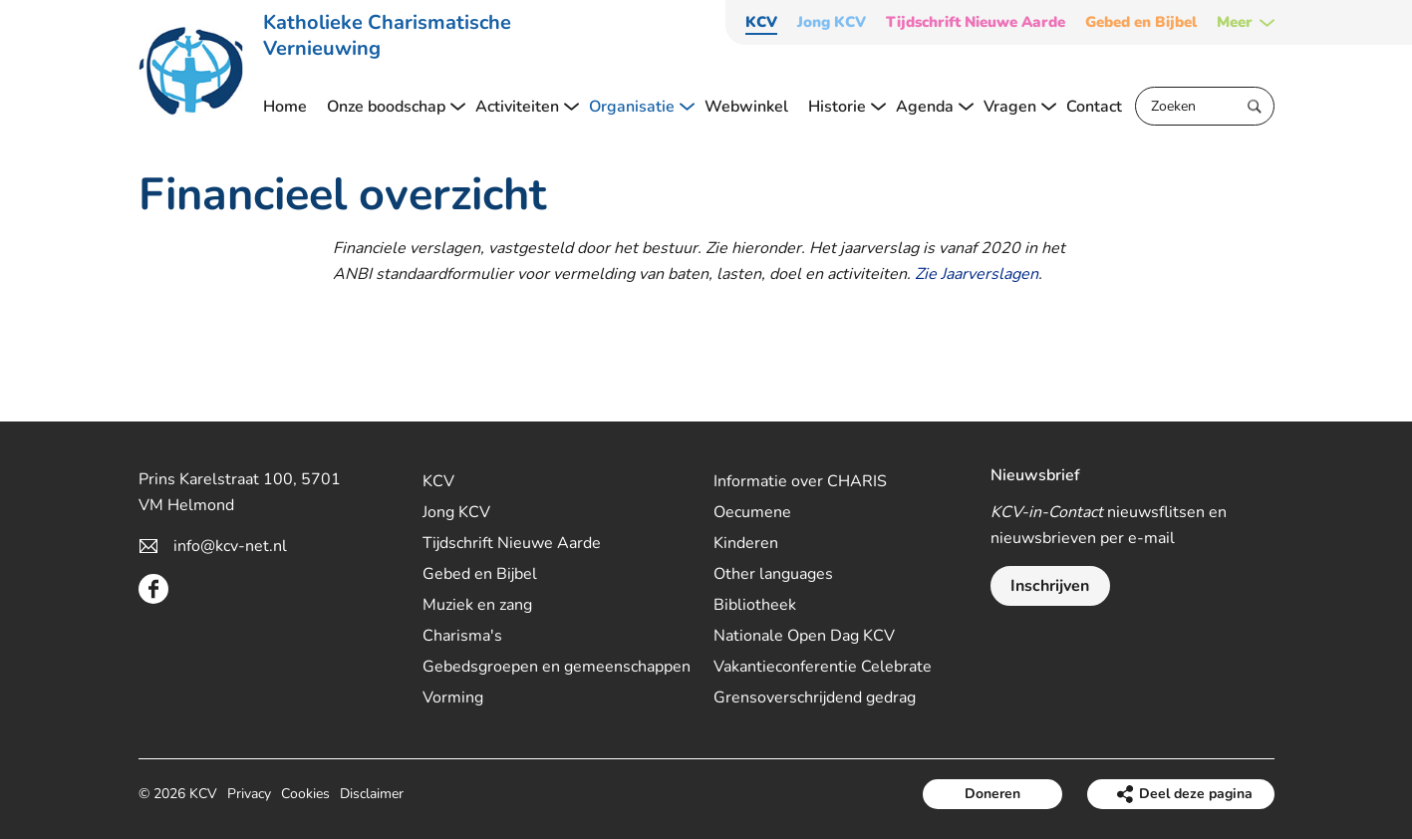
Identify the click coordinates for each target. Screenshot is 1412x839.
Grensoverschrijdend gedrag (814, 697)
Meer (1235, 22)
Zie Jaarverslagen (976, 274)
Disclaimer (372, 793)
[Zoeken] (1204, 106)
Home (285, 107)
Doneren (992, 793)
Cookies (305, 793)
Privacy (249, 793)
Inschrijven (1049, 586)
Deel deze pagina (1196, 793)
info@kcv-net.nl (230, 546)
